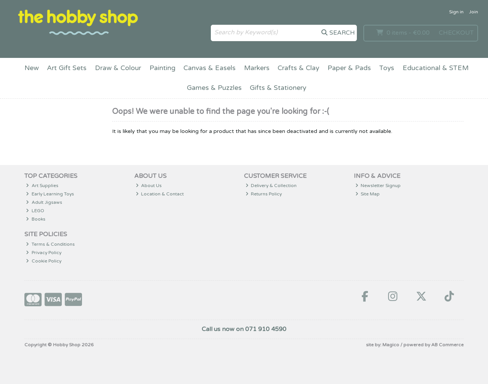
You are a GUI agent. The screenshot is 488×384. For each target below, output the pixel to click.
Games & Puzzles (214, 88)
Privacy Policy (43, 252)
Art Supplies (42, 185)
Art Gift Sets (67, 68)
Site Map (367, 194)
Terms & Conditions (50, 244)
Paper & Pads (349, 68)
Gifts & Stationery (278, 88)
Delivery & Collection (271, 185)
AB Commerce (447, 344)
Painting (162, 68)
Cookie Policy (43, 261)
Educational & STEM (436, 68)
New (31, 68)
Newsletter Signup (378, 185)
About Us (149, 185)
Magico (390, 344)
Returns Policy (264, 194)
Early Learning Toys (50, 194)
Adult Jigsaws (44, 202)
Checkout (456, 33)
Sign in (456, 11)
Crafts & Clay (298, 68)
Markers (257, 68)
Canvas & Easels (209, 68)
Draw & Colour (118, 68)
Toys (386, 68)
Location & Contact (160, 194)
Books (35, 219)
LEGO (35, 210)
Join (473, 11)
